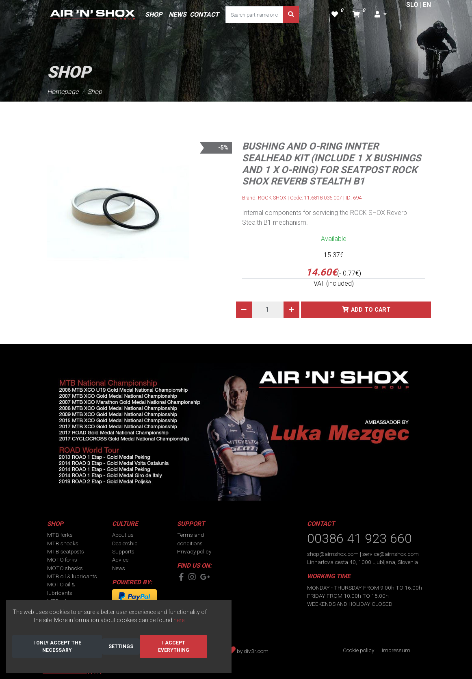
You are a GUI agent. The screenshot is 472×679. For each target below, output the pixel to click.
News (118, 568)
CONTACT (204, 14)
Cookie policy (358, 650)
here (178, 620)
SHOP (153, 14)
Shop (94, 91)
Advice (120, 559)
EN (427, 5)
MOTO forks (62, 559)
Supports (123, 551)
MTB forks (60, 534)
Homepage (62, 91)
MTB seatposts (65, 551)
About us (123, 534)
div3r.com (256, 651)
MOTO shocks (65, 568)
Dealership (125, 543)
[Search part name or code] (254, 14)
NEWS (177, 14)
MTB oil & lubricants (72, 576)
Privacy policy (194, 551)
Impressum (396, 650)
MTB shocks (62, 543)
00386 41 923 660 (359, 538)
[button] (380, 15)
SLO (412, 5)
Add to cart (370, 309)
